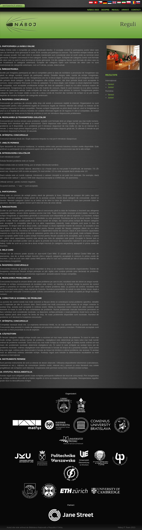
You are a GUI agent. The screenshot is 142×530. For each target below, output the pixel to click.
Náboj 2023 (93, 10)
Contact (136, 10)
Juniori (111, 87)
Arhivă (125, 10)
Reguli (115, 10)
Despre (105, 10)
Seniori (111, 84)
